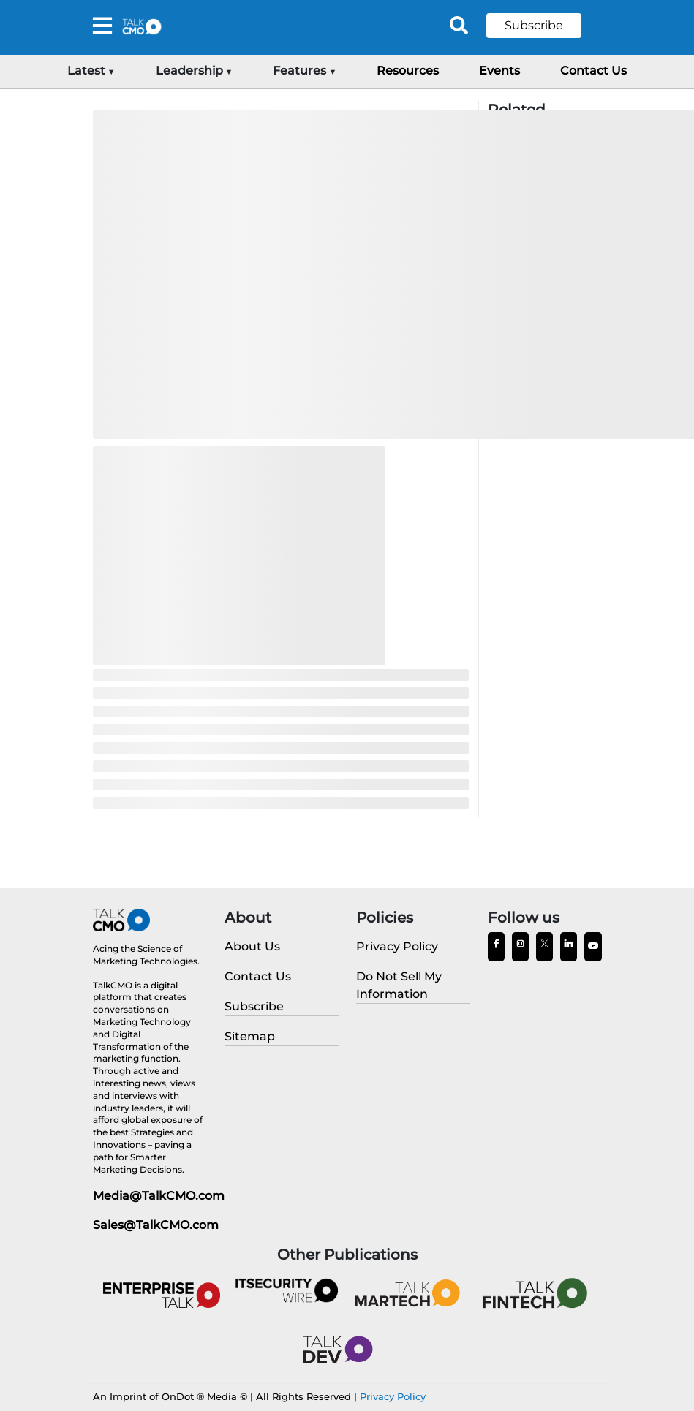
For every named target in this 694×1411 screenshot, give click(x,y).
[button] (544, 25)
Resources (408, 70)
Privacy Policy (393, 1396)
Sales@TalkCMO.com (156, 1225)
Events (499, 70)
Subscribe (534, 25)
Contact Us (593, 70)
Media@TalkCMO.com (159, 1196)
